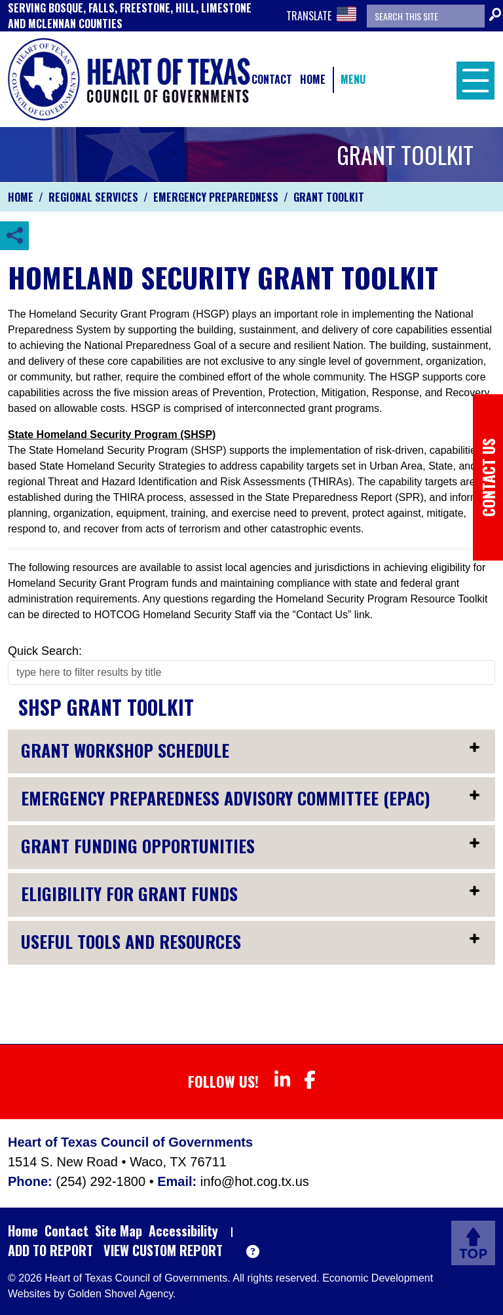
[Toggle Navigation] (472, 79)
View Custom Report (163, 1250)
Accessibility (183, 1230)
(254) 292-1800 (102, 1181)
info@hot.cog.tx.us (254, 1181)
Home (313, 79)
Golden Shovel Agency (120, 1293)
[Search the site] (426, 16)
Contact (272, 79)
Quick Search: (45, 651)
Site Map (118, 1230)
